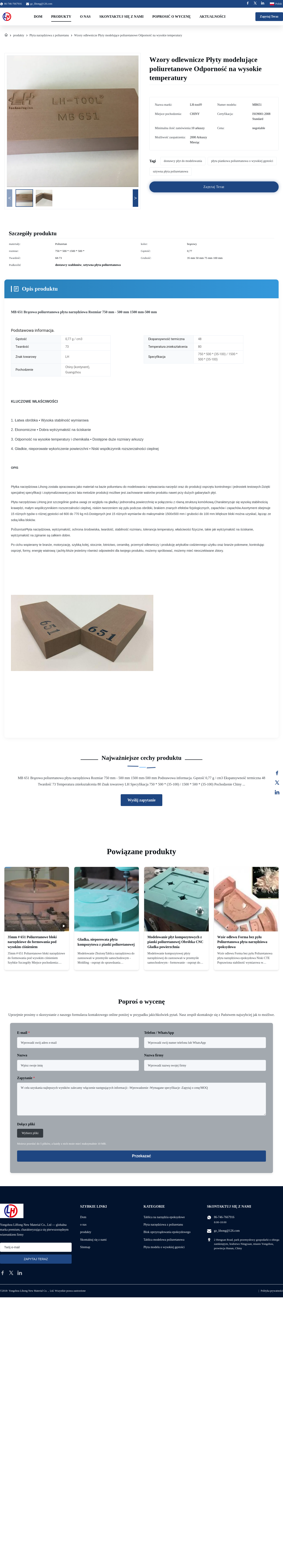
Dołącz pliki (26, 1124)
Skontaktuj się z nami (121, 16)
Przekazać (141, 1156)
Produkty (61, 16)
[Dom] (6, 35)
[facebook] (2, 1272)
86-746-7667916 (224, 1217)
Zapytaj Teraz (269, 16)
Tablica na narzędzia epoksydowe (164, 1217)
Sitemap (85, 1247)
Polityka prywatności (272, 1290)
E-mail (23, 1033)
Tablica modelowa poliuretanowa (163, 1239)
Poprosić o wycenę (171, 16)
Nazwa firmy (153, 1055)
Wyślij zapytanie (141, 800)
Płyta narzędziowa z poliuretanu (49, 35)
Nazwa (22, 1055)
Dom (38, 16)
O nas (85, 16)
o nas (83, 1224)
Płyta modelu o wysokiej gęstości (163, 1247)
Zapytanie (26, 1078)
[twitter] (11, 1272)
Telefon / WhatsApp (159, 1033)
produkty (18, 35)
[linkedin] (19, 1272)
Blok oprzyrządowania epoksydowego (167, 1232)
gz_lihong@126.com (41, 3)
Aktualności (212, 16)
